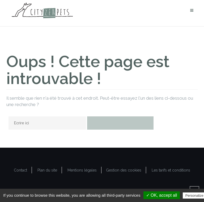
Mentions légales (82, 170)
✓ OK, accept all (161, 195)
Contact (20, 170)
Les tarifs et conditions (171, 170)
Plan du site (47, 170)
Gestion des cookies (123, 170)
